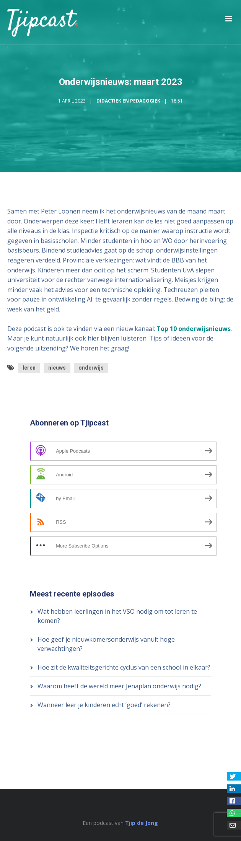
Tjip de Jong (141, 822)
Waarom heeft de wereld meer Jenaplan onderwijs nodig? (119, 686)
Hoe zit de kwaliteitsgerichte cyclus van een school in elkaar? (123, 667)
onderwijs (91, 368)
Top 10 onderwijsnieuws (193, 328)
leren (29, 368)
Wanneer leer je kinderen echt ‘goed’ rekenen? (104, 705)
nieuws (57, 368)
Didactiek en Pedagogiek (128, 101)
